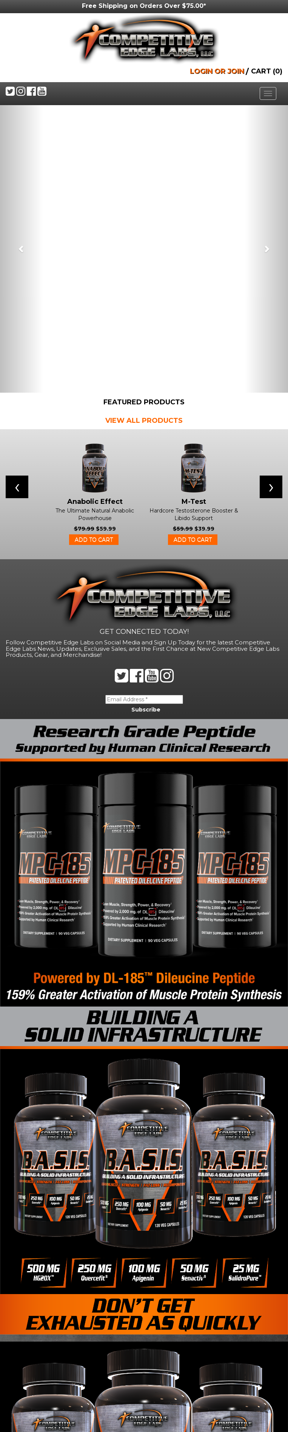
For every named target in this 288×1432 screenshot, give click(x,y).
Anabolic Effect (95, 214)
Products (23, 1319)
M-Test (194, 214)
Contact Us (26, 1304)
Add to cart (94, 252)
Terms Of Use (28, 1349)
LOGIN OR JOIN (217, 71)
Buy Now (21, 1334)
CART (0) (266, 71)
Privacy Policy (31, 1379)
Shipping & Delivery (39, 1364)
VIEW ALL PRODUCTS (144, 133)
